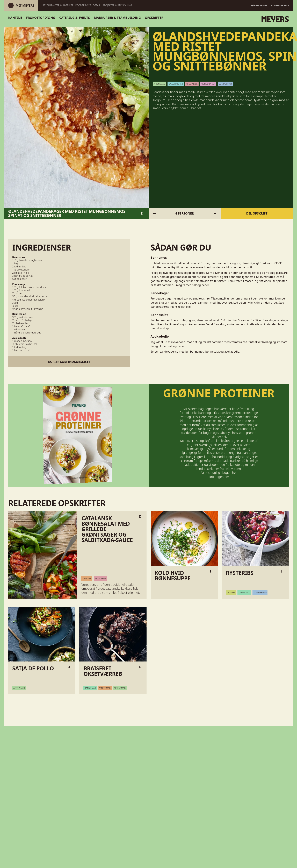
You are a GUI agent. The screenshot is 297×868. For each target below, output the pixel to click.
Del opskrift (256, 213)
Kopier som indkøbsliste (69, 362)
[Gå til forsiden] (229, 19)
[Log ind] (25, 5)
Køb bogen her (218, 476)
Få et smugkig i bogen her (218, 473)
